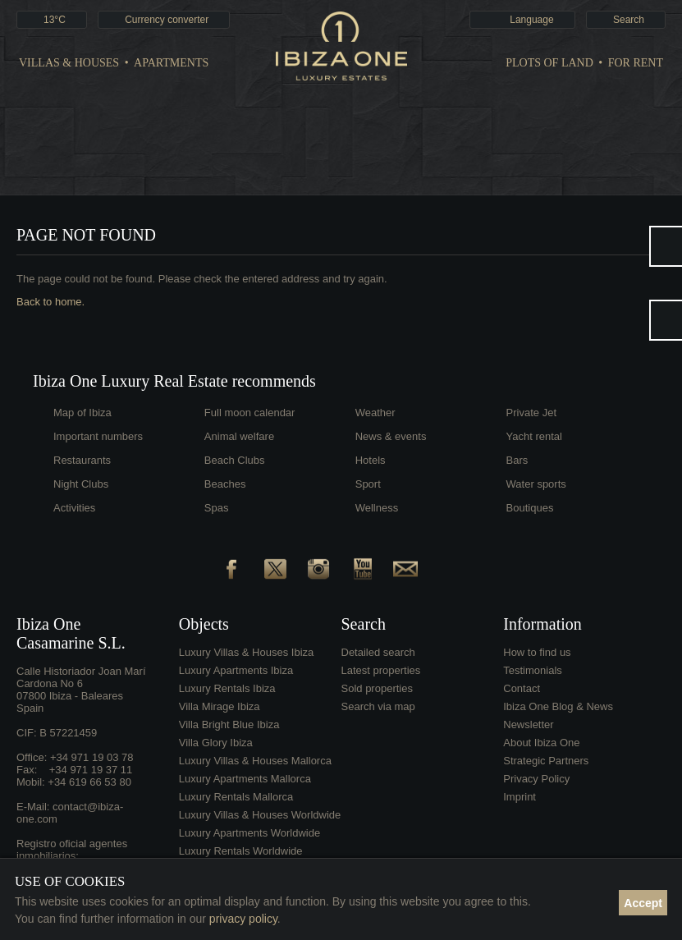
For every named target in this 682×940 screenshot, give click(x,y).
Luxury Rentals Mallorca (236, 797)
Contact (521, 688)
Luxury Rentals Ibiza (227, 688)
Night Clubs (80, 484)
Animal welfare (239, 436)
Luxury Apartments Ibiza (236, 670)
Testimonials (532, 670)
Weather (375, 412)
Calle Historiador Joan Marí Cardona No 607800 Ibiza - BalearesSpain (81, 689)
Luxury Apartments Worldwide (249, 833)
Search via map (378, 706)
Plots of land (549, 63)
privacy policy (243, 918)
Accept (643, 903)
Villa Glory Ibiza (216, 742)
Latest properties (381, 670)
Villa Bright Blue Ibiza (229, 724)
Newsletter (528, 724)
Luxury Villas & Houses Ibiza (246, 652)
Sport (368, 484)
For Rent (635, 63)
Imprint (519, 797)
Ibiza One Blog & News (558, 706)
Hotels (370, 460)
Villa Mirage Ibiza (219, 706)
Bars (517, 460)
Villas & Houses (69, 63)
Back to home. (50, 302)
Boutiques (530, 508)
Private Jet (531, 412)
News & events (391, 436)
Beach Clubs (234, 460)
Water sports (536, 484)
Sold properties (377, 688)
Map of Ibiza (82, 412)
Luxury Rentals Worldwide (241, 851)
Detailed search (378, 652)
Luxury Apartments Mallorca (245, 779)
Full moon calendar (249, 412)
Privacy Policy (536, 779)
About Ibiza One (541, 742)
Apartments (171, 63)
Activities (74, 508)
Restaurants (82, 460)
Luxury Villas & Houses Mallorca (255, 760)
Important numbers (98, 436)
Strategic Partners (545, 760)
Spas (216, 508)
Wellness (377, 508)
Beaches (225, 484)
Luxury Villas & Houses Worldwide (260, 815)
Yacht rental (534, 436)
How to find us (536, 652)
